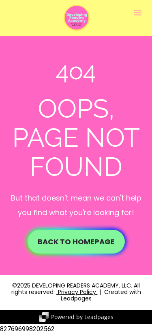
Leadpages (76, 298)
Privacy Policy (76, 292)
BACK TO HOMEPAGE (76, 242)
